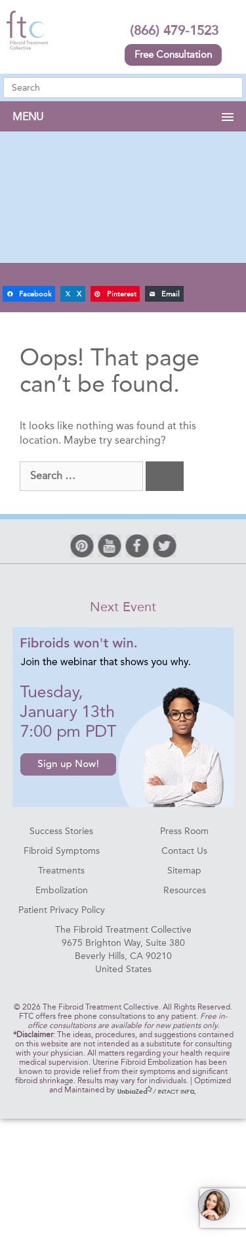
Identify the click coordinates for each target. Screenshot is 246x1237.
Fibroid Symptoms (62, 850)
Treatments (61, 870)
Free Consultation (173, 54)
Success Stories (61, 831)
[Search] (165, 476)
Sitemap (184, 870)
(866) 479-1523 (174, 30)
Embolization (61, 890)
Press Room (184, 831)
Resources (184, 890)
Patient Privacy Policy (61, 910)
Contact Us (184, 850)
